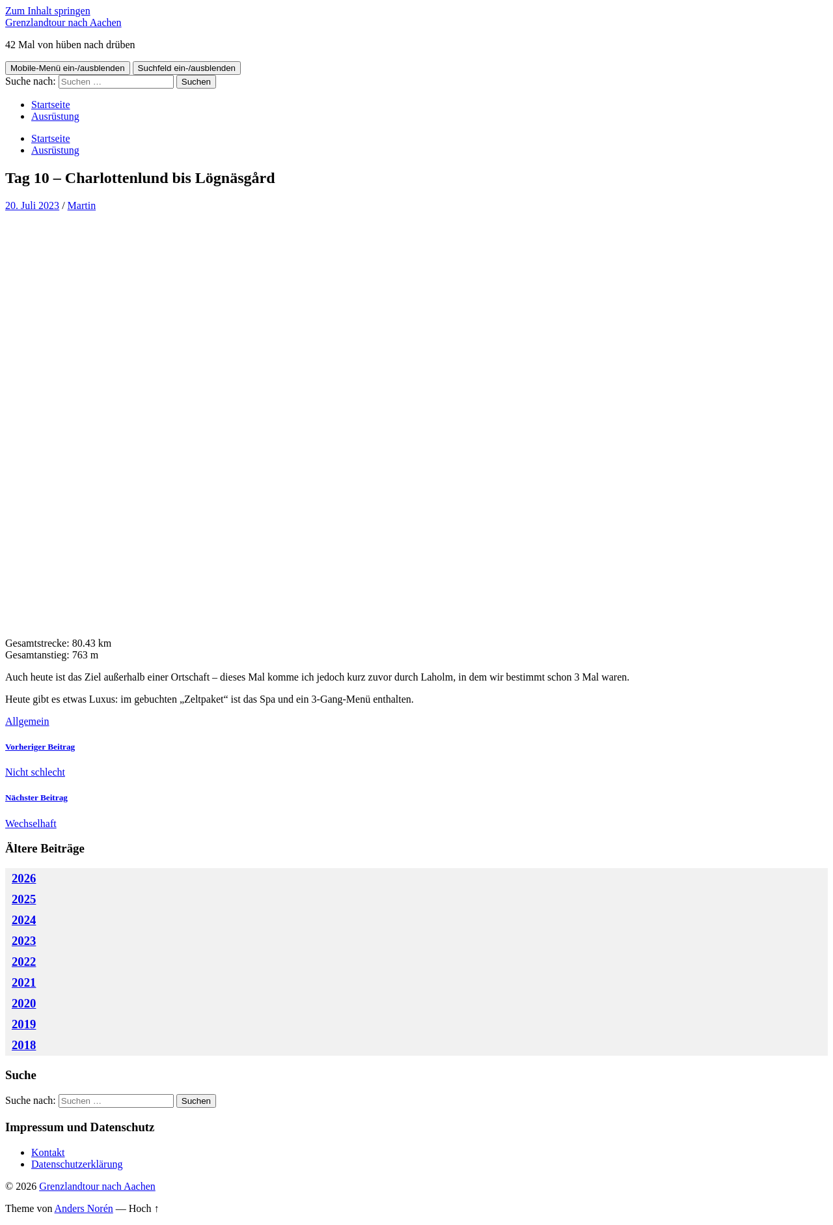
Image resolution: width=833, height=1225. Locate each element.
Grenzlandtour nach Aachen (63, 22)
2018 (24, 1045)
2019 (24, 1024)
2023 (24, 941)
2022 (24, 961)
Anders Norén (84, 1208)
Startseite (50, 104)
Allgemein (27, 721)
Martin (82, 205)
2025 (24, 899)
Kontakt (48, 1152)
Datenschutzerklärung (76, 1164)
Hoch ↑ (144, 1208)
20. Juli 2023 (32, 205)
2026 (24, 878)
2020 (24, 1003)
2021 (24, 982)
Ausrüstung (55, 116)
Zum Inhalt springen (47, 10)
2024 (24, 920)
